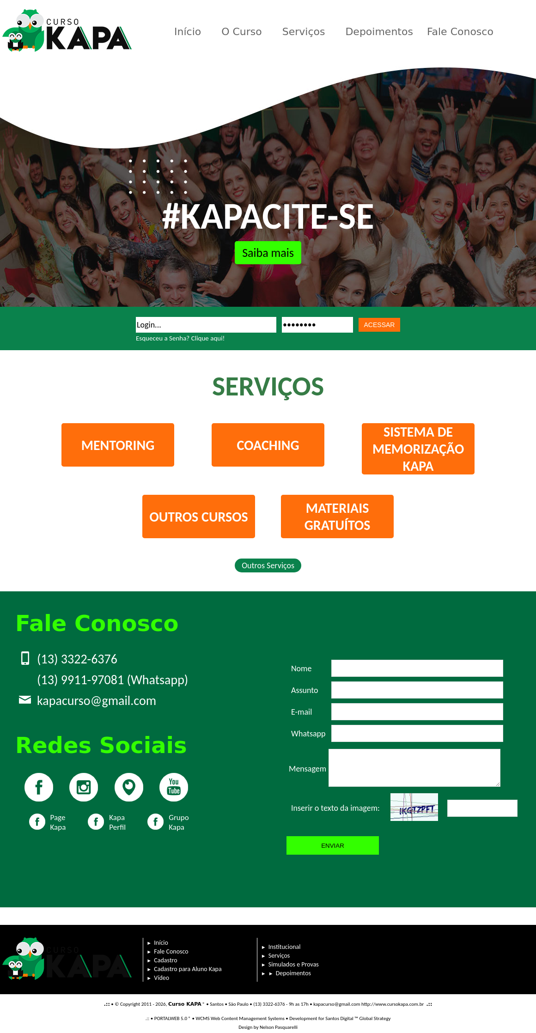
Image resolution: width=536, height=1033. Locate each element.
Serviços (304, 31)
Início (187, 31)
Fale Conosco (460, 31)
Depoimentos (379, 31)
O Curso (241, 31)
